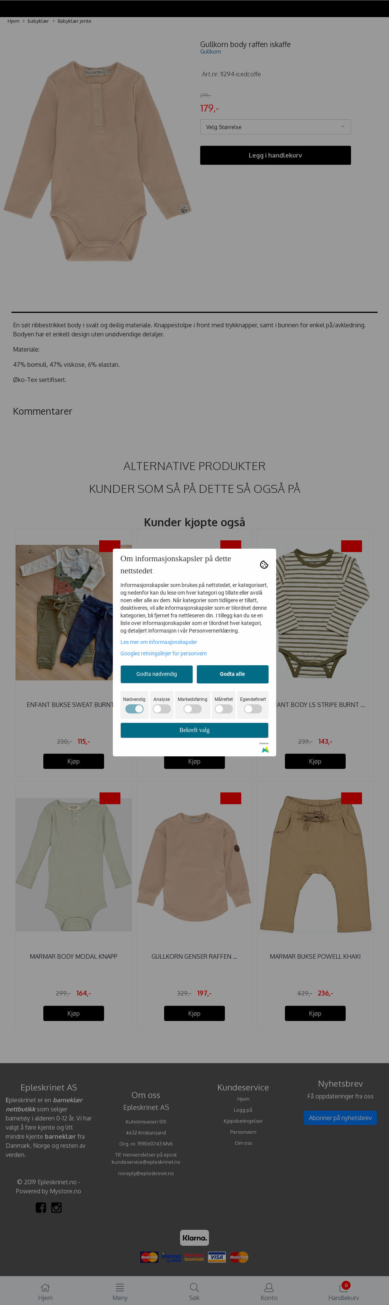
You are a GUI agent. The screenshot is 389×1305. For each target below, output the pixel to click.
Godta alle (232, 674)
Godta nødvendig (156, 674)
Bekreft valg (194, 730)
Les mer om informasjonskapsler (158, 642)
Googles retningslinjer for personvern (163, 653)
